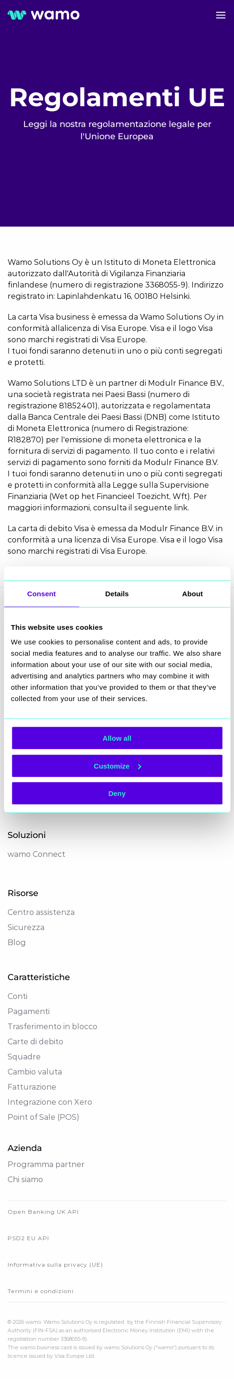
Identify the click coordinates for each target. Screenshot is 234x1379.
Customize (117, 765)
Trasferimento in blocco (52, 1026)
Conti (17, 996)
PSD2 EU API (28, 1238)
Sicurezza (26, 927)
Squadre (24, 1056)
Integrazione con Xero (50, 1102)
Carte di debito (35, 1041)
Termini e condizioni (41, 1290)
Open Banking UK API (43, 1211)
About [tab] (192, 593)
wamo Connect (36, 854)
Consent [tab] (41, 593)
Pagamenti (29, 1011)
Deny (117, 793)
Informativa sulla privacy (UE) (55, 1264)
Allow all (117, 738)
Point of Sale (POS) (43, 1117)
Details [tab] (117, 593)
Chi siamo (25, 1179)
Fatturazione (32, 1087)
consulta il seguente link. (141, 507)
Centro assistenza (41, 912)
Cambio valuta (35, 1071)
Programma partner (46, 1164)
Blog (17, 942)
